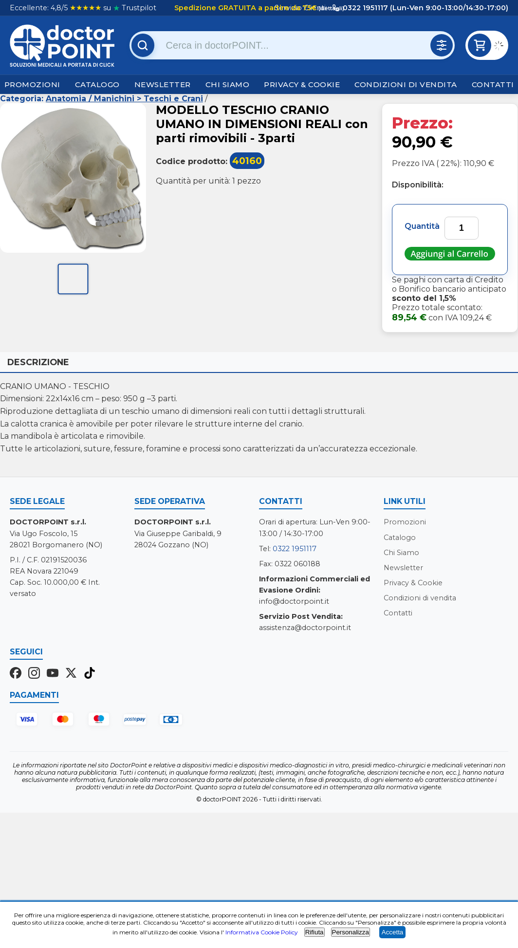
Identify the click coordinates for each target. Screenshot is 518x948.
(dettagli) (330, 8)
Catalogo (97, 84)
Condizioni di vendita (405, 84)
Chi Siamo (227, 84)
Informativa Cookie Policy (261, 932)
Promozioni (32, 84)
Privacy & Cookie (302, 84)
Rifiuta (314, 932)
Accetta (392, 932)
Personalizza (350, 932)
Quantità (422, 226)
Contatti (493, 84)
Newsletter (162, 84)
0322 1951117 (294, 548)
